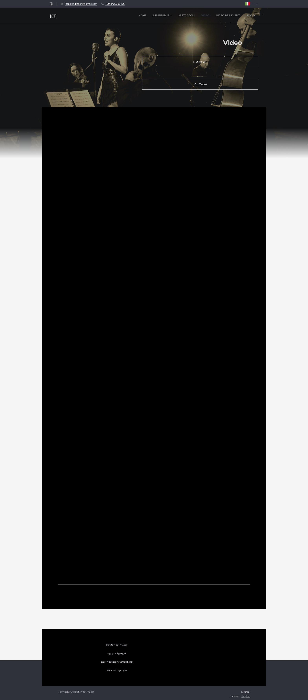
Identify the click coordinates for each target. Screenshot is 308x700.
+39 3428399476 (115, 3)
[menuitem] (218, 16)
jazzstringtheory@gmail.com (81, 3)
